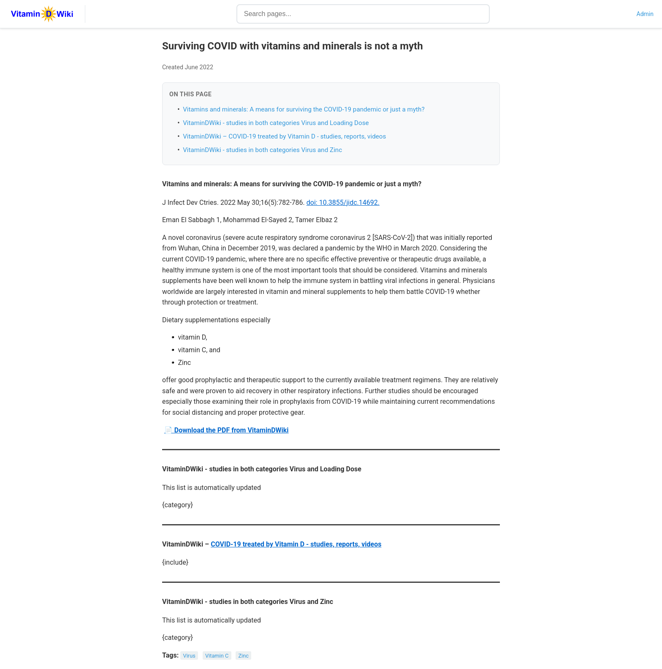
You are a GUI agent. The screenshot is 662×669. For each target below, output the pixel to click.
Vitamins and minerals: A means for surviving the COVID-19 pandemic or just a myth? (303, 109)
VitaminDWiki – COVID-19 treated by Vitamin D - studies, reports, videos (284, 136)
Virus (189, 656)
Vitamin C (216, 656)
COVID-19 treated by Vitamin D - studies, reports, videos (296, 544)
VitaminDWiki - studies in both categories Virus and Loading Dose (276, 123)
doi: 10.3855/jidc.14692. (343, 203)
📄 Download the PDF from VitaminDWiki (226, 430)
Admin (645, 14)
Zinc (243, 656)
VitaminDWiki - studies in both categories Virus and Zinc (262, 150)
